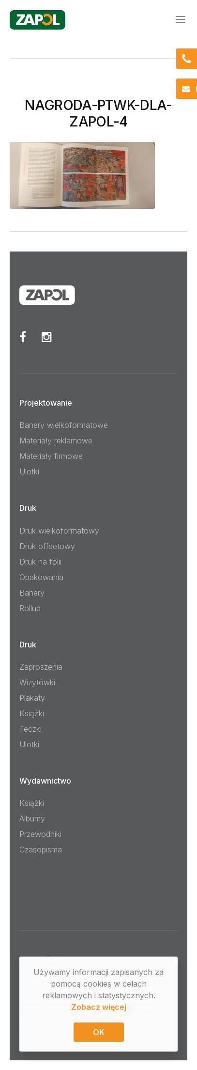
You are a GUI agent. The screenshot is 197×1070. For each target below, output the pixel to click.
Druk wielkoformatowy (59, 530)
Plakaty (32, 698)
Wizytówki (37, 682)
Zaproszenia (40, 667)
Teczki (30, 729)
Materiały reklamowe (55, 440)
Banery (32, 593)
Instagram (47, 337)
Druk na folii (40, 561)
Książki (31, 713)
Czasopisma (40, 849)
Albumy (32, 818)
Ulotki (29, 471)
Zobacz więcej (98, 1007)
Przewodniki (40, 834)
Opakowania (41, 577)
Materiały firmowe (51, 456)
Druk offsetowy (47, 546)
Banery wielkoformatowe (63, 425)
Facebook (22, 337)
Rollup (30, 608)
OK (99, 1033)
